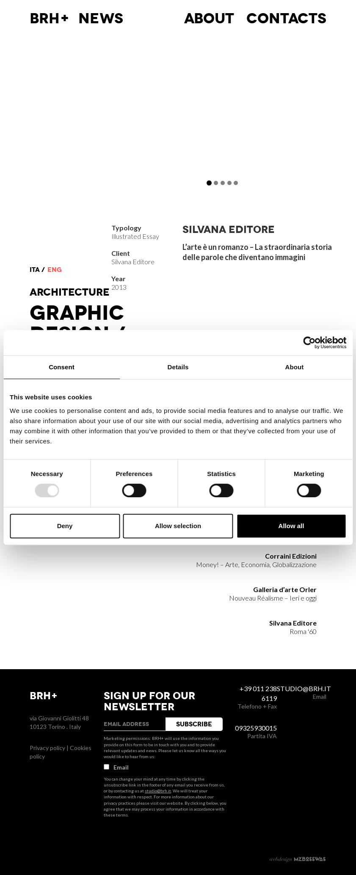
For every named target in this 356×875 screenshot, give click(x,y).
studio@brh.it (158, 790)
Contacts (286, 18)
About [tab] (294, 367)
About (209, 18)
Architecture (70, 292)
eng (54, 270)
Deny (65, 525)
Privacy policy (47, 747)
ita (35, 270)
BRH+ (50, 18)
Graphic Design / (77, 323)
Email (116, 767)
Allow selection (178, 525)
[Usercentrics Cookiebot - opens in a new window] (309, 342)
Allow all (291, 525)
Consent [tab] (62, 367)
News (100, 18)
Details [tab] (178, 367)
